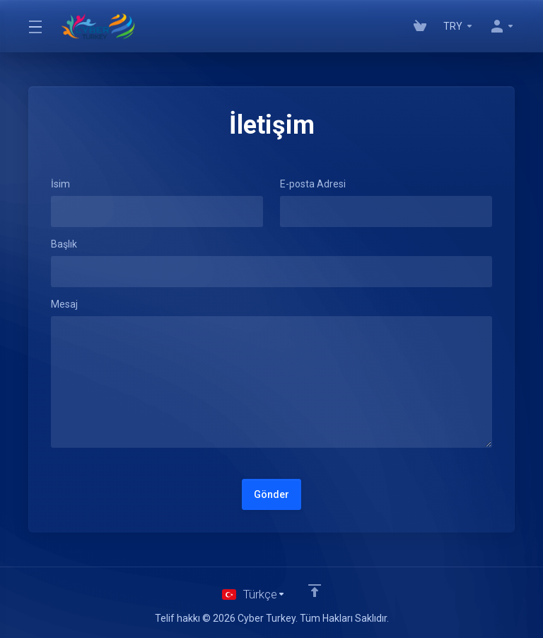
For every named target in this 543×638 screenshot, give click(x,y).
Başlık (64, 244)
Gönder (271, 494)
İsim (60, 184)
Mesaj (64, 304)
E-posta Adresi (313, 184)
